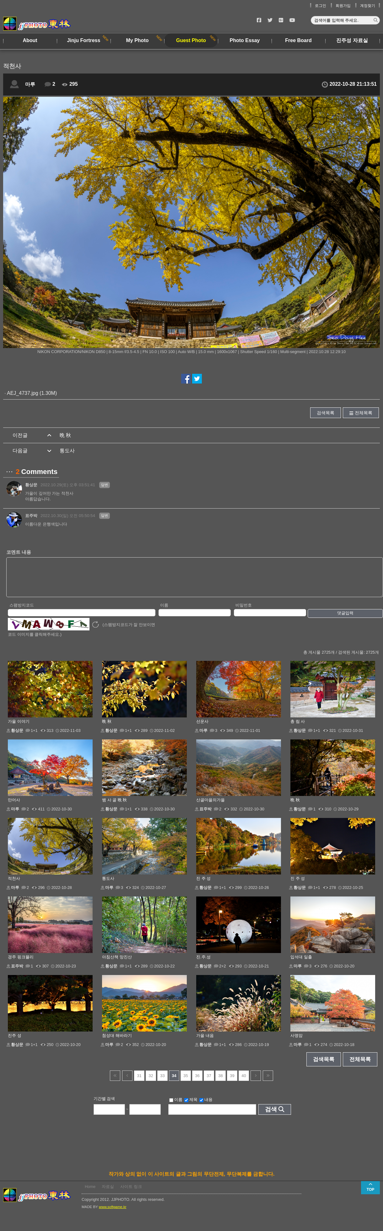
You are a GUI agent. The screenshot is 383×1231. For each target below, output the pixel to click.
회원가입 (343, 5)
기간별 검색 (104, 1105)
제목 (190, 1106)
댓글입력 (345, 619)
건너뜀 (115, 1082)
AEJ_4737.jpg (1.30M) (32, 393)
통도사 (67, 450)
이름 (164, 611)
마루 (30, 84)
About (30, 40)
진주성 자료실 (352, 40)
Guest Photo (191, 40)
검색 (271, 1116)
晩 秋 (65, 435)
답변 (104, 485)
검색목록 (325, 412)
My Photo (137, 40)
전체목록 (363, 412)
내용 (206, 1106)
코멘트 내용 (18, 552)
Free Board (298, 40)
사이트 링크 (131, 1193)
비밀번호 (243, 611)
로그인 (320, 5)
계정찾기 (367, 5)
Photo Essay (244, 40)
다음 (256, 1082)
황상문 (31, 484)
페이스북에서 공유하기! (186, 378)
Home (90, 1193)
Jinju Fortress (83, 40)
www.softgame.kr (113, 1213)
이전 (127, 1082)
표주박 (31, 515)
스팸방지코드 (21, 611)
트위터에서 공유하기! (197, 378)
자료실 (108, 1193)
